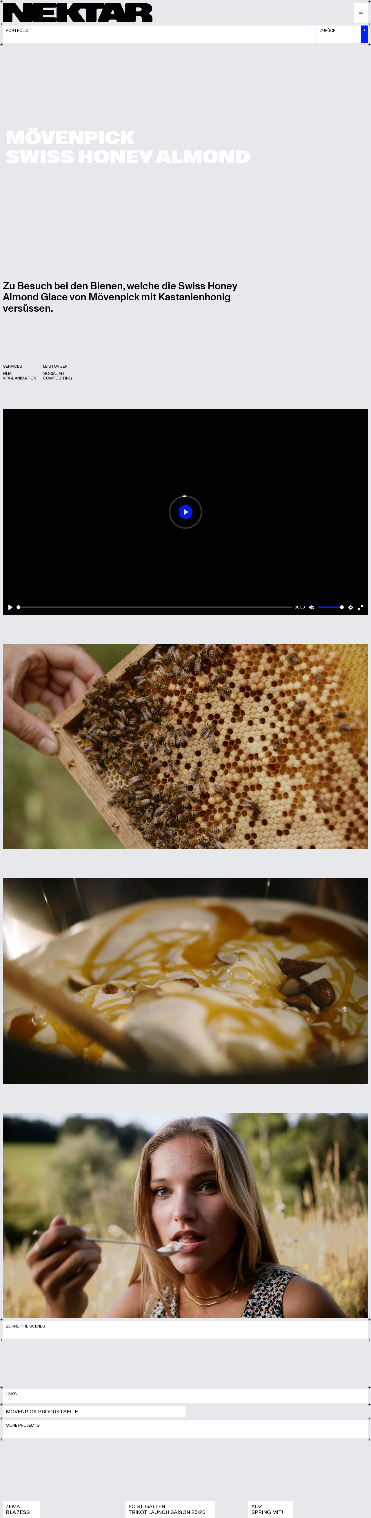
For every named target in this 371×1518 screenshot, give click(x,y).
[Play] (10, 611)
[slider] (154, 612)
